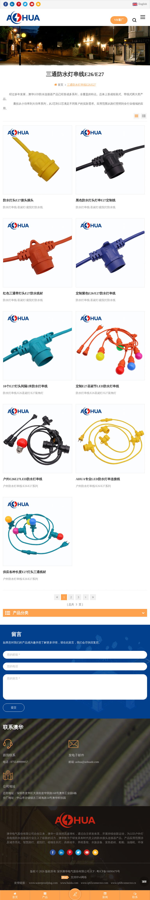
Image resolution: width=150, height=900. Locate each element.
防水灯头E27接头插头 (18, 200)
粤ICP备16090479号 (108, 870)
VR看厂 (119, 17)
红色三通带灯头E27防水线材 (23, 293)
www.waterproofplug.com (43, 881)
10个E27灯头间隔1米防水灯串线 (25, 386)
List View (144, 116)
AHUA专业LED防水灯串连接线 (98, 479)
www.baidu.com (69, 881)
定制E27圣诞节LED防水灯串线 (97, 386)
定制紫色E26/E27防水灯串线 (95, 293)
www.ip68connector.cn (123, 881)
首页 (58, 84)
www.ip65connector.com (94, 881)
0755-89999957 (19, 761)
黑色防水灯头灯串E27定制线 (95, 200)
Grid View (136, 116)
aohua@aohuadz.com (87, 761)
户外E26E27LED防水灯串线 (22, 479)
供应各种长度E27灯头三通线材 (24, 571)
